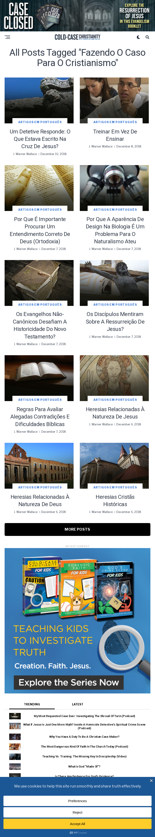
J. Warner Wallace (25, 154)
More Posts (77, 529)
